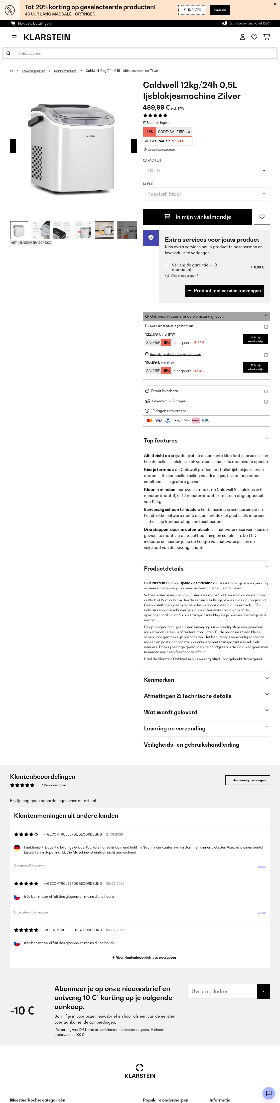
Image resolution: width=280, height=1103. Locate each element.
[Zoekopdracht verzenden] (8, 53)
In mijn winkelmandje (197, 217)
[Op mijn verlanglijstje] (262, 217)
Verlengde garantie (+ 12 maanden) (194, 267)
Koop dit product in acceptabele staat (181, 354)
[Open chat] (269, 1093)
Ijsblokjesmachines (76, 71)
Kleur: (148, 184)
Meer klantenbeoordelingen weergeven (146, 956)
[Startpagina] (16, 71)
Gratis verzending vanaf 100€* (245, 23)
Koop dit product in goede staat (176, 325)
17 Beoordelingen (156, 123)
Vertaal (259, 868)
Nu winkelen (215, 10)
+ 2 (127, 230)
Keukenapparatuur (37, 71)
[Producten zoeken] (140, 53)
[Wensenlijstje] (254, 37)
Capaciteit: (152, 160)
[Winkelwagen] (266, 37)
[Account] (242, 37)
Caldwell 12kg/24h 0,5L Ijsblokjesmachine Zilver (136, 71)
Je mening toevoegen (240, 780)
